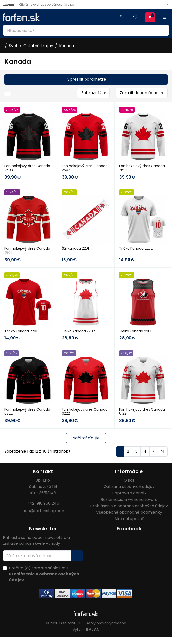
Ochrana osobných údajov (129, 486)
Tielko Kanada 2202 (78, 331)
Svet (13, 46)
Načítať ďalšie (86, 438)
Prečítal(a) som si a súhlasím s (44, 574)
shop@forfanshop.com (43, 511)
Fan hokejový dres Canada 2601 (142, 167)
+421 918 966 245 (43, 503)
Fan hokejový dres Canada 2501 (27, 250)
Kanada (66, 46)
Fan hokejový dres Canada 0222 (85, 411)
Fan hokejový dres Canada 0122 (142, 411)
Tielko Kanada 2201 (135, 331)
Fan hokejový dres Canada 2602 (85, 167)
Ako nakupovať (129, 519)
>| (162, 451)
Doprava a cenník (129, 493)
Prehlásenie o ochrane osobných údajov (129, 506)
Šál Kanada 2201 (75, 248)
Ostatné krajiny (38, 46)
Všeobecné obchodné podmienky (129, 512)
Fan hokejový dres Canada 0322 (27, 411)
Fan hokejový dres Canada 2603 (27, 167)
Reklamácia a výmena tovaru (129, 499)
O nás (129, 480)
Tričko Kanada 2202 (136, 248)
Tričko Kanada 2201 (20, 331)
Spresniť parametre (86, 79)
